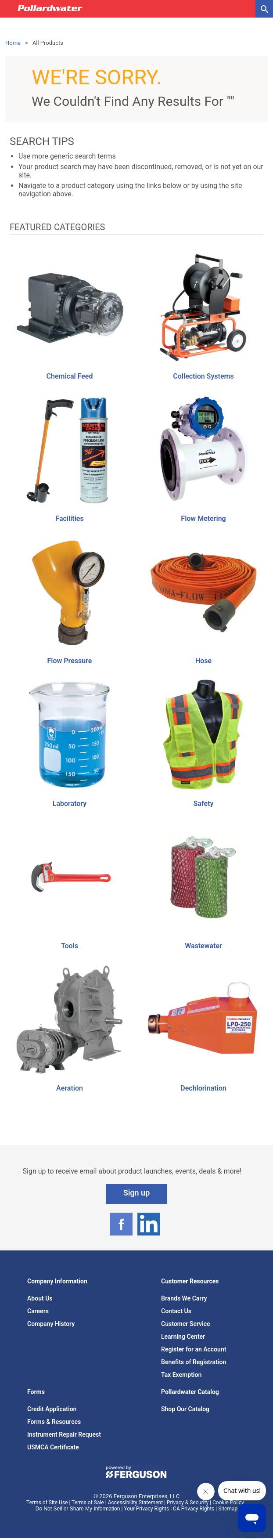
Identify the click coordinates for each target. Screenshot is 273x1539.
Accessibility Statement (135, 1502)
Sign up (136, 1192)
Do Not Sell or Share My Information (78, 1509)
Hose (203, 661)
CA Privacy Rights (193, 1509)
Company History (51, 1323)
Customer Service (185, 1323)
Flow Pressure (69, 661)
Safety (204, 803)
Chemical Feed (70, 376)
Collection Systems (203, 376)
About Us (40, 1298)
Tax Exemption (181, 1374)
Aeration (69, 1088)
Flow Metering (203, 518)
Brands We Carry (184, 1298)
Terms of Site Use (47, 1502)
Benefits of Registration (193, 1362)
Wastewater (203, 946)
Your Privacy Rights (146, 1509)
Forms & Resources (54, 1421)
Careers (38, 1311)
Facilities (69, 518)
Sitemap (227, 1509)
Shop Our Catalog (185, 1409)
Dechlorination (203, 1088)
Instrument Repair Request (64, 1434)
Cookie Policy (228, 1502)
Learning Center (183, 1336)
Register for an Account (193, 1349)
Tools (69, 946)
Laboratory (69, 803)
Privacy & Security (187, 1502)
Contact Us (176, 1311)
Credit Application (51, 1409)
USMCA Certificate (53, 1447)
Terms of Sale (88, 1502)
